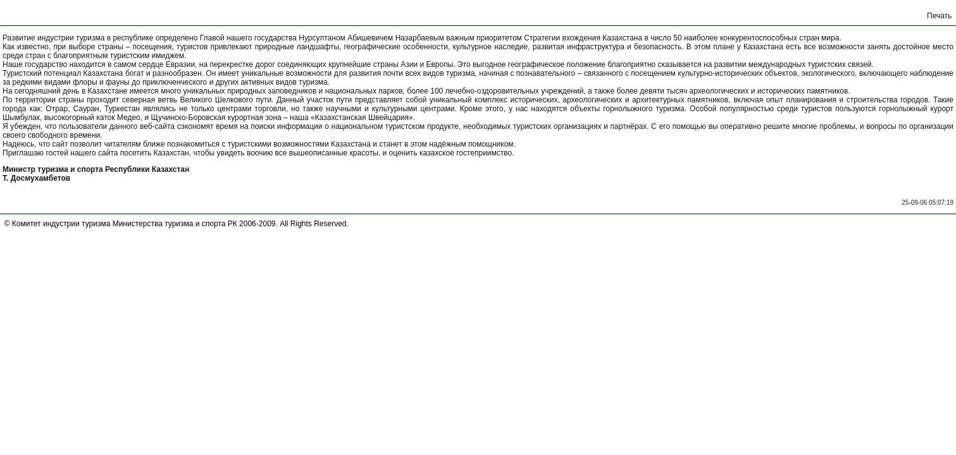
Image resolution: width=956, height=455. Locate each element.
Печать (939, 15)
